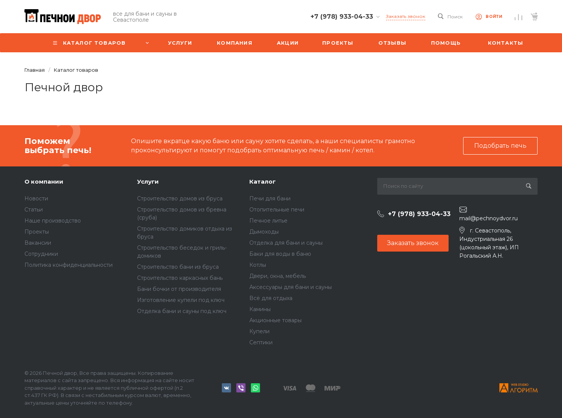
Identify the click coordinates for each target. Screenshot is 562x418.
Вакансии (37, 242)
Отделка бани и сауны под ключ (181, 311)
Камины (260, 309)
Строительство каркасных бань (180, 277)
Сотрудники (41, 253)
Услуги (148, 181)
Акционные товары (275, 320)
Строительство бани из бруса (178, 266)
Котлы (257, 264)
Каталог (262, 181)
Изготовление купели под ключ (180, 300)
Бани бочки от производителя (179, 289)
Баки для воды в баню (280, 253)
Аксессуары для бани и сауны (290, 287)
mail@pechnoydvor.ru (488, 218)
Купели (259, 331)
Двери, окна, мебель (277, 276)
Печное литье (268, 220)
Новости (36, 198)
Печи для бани (270, 198)
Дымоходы (264, 231)
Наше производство (52, 220)
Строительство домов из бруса (180, 198)
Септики (261, 342)
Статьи (33, 209)
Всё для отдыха (270, 298)
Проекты (36, 231)
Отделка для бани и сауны (286, 242)
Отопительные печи (276, 209)
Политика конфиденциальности (68, 264)
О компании (43, 181)
